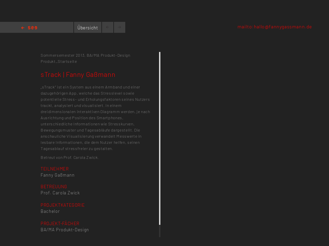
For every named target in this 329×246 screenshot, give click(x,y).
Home (29, 28)
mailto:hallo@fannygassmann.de (275, 26)
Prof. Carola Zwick (60, 192)
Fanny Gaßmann (57, 175)
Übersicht (87, 27)
